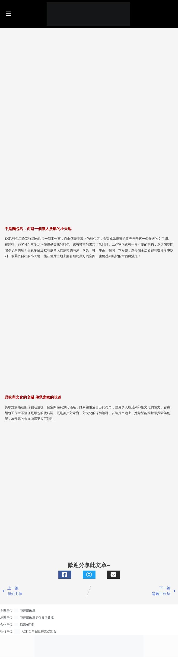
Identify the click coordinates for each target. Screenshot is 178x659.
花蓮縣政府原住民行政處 (39, 618)
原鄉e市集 (28, 625)
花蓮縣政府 (29, 611)
